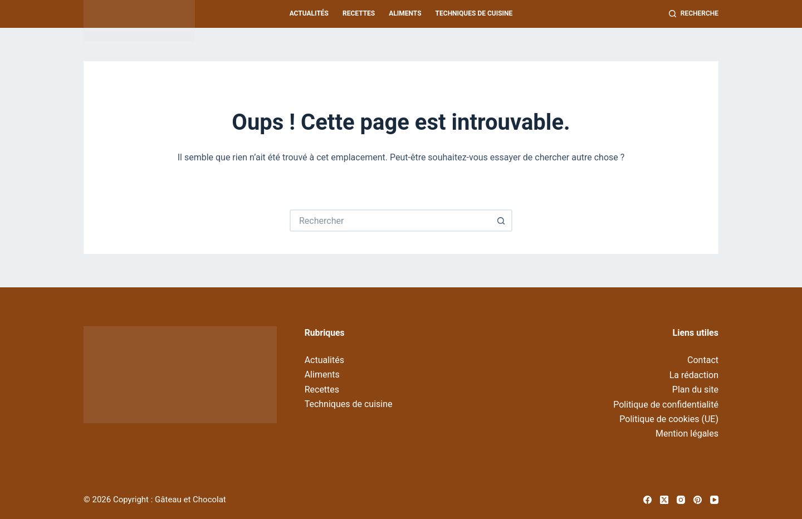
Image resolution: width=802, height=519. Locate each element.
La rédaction (693, 375)
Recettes (359, 13)
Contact (702, 360)
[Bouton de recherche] (501, 220)
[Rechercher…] (390, 220)
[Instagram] (681, 500)
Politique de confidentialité (665, 404)
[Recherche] (693, 13)
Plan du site (695, 389)
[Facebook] (647, 500)
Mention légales (687, 433)
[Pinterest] (697, 500)
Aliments (405, 13)
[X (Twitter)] (664, 500)
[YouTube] (714, 500)
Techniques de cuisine (474, 13)
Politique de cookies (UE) (668, 419)
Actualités (309, 13)
